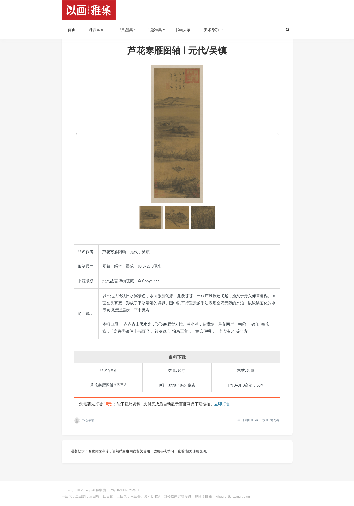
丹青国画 (96, 29)
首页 (72, 29)
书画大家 (183, 29)
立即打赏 (222, 403)
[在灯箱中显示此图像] (177, 134)
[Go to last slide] (76, 134)
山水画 (264, 420)
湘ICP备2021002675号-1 (121, 490)
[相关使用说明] (196, 451)
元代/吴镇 (87, 420)
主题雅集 (154, 29)
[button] (151, 217)
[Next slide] (278, 134)
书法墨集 (125, 29)
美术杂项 (211, 29)
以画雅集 (95, 490)
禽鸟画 (274, 420)
